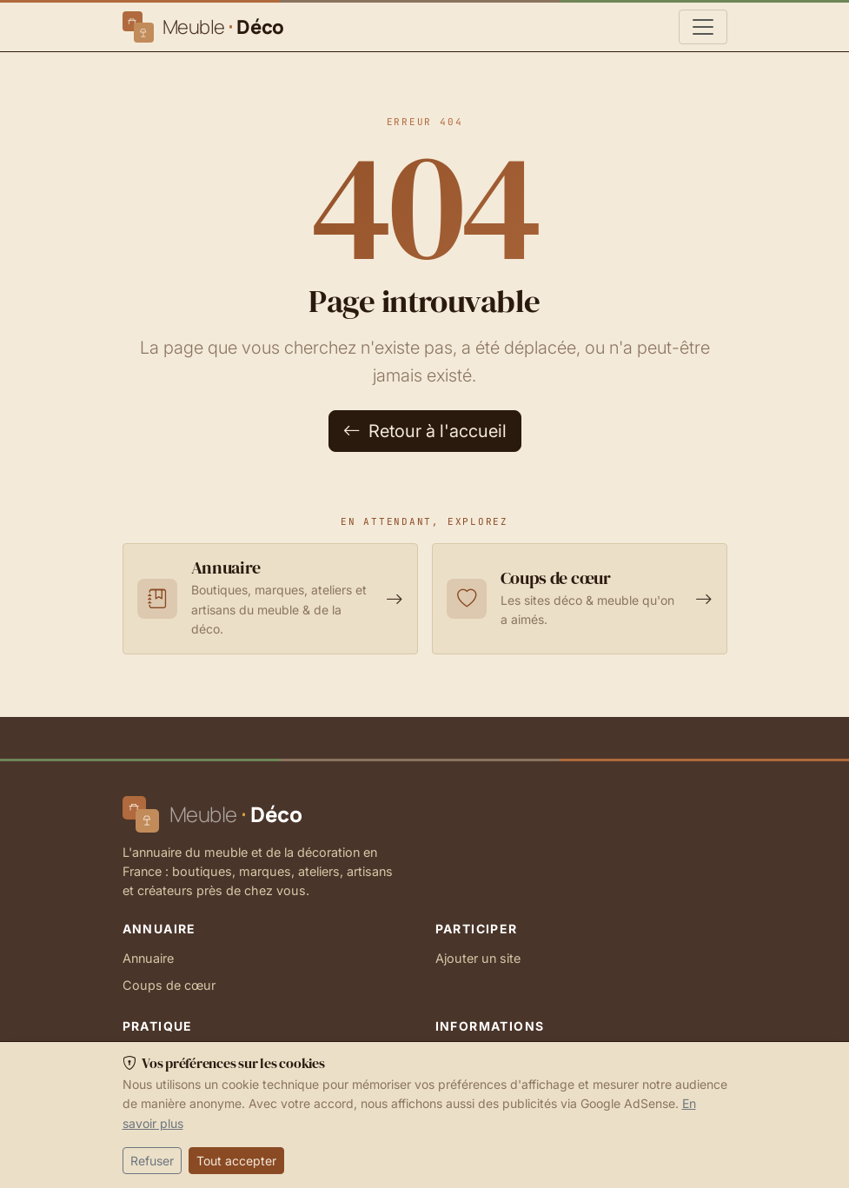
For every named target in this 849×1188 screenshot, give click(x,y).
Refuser (152, 1160)
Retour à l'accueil (425, 431)
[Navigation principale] (703, 27)
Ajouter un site (478, 958)
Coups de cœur (169, 985)
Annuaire (148, 958)
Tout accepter (236, 1160)
